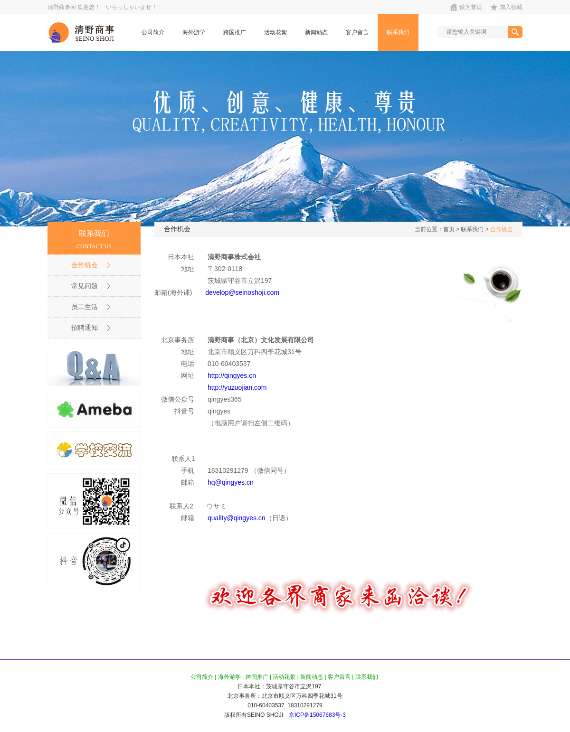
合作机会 (501, 229)
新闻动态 (316, 32)
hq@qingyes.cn (231, 482)
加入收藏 (511, 7)
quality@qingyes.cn (237, 518)
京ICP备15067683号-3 (317, 715)
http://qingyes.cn (232, 375)
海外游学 (193, 32)
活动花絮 (275, 32)
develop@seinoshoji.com (242, 292)
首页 (449, 229)
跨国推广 (234, 32)
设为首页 (470, 7)
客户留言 (357, 32)
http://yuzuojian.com (237, 387)
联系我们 (398, 32)
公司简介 (153, 32)
